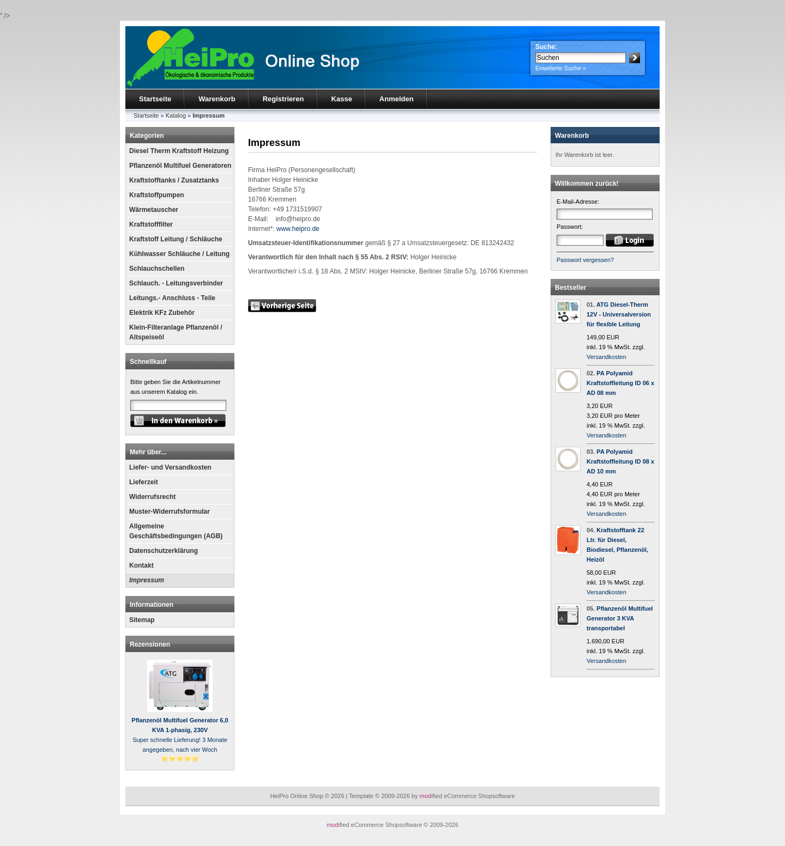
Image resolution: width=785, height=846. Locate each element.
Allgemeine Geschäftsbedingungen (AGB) (175, 531)
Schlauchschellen (156, 268)
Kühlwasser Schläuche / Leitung (179, 254)
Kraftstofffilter (151, 224)
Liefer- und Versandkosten (170, 467)
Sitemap (142, 620)
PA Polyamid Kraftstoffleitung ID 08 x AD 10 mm (620, 461)
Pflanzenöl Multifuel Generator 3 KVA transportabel (620, 618)
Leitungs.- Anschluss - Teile (172, 298)
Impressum (146, 580)
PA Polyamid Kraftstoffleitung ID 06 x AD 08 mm (620, 383)
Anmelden (396, 99)
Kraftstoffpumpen (156, 195)
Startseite (155, 99)
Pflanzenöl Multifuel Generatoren (180, 165)
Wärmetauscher (153, 210)
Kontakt (141, 565)
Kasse (341, 99)
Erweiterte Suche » (560, 68)
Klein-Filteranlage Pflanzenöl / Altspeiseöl (175, 332)
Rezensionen (150, 644)
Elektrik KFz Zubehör (162, 313)
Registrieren (283, 99)
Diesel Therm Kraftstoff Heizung (179, 151)
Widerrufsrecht (152, 497)
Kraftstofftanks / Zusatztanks (174, 180)
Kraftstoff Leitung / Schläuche (175, 239)
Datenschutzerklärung (163, 551)
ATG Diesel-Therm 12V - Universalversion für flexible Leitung (619, 314)
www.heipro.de (297, 229)
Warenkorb (216, 99)
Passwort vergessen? (585, 260)
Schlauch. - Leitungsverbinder (176, 283)
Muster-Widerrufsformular (169, 511)
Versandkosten (606, 357)
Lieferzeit (143, 482)
